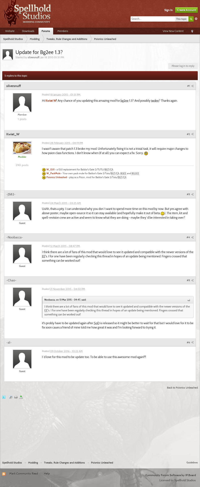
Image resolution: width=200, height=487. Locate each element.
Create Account (186, 10)
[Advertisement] (100, 427)
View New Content (173, 31)
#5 (190, 280)
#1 (190, 85)
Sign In (168, 10)
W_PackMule (53, 173)
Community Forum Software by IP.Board (170, 475)
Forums (46, 31)
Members (62, 31)
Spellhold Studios (12, 462)
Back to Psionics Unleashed (182, 387)
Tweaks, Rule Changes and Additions (64, 462)
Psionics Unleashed (56, 177)
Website (10, 31)
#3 (190, 194)
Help (47, 473)
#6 (190, 342)
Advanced (196, 18)
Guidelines (192, 462)
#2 (190, 134)
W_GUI (50, 169)
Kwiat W (50, 100)
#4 (190, 237)
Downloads (28, 31)
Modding (33, 462)
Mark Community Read (23, 473)
